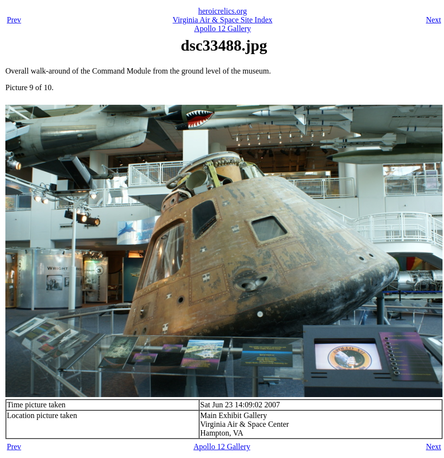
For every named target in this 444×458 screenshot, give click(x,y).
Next (433, 20)
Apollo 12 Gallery (222, 28)
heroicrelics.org (222, 11)
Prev (14, 20)
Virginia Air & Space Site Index (222, 20)
